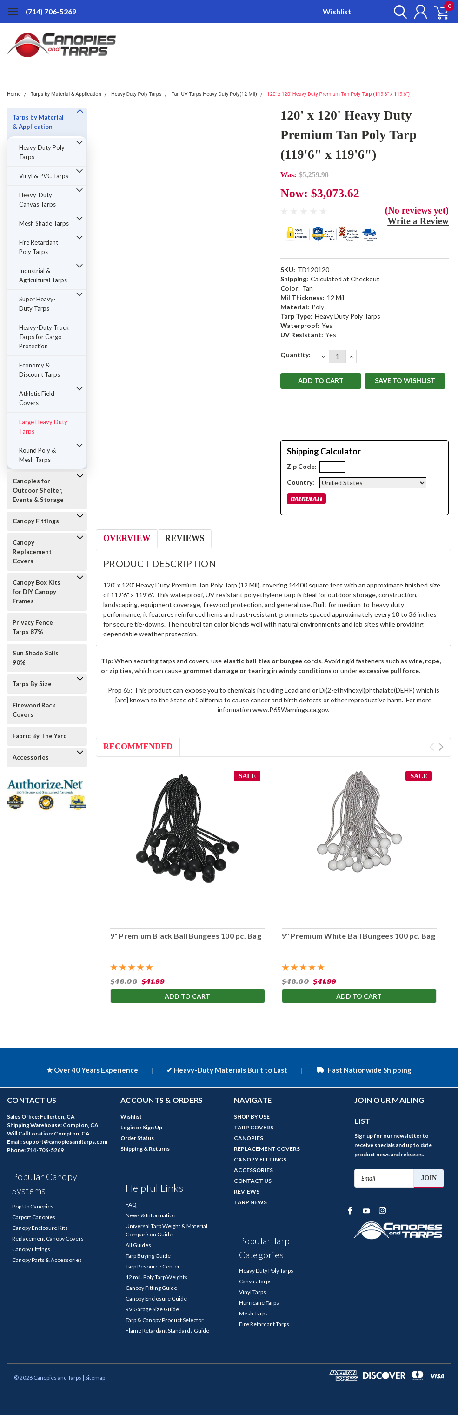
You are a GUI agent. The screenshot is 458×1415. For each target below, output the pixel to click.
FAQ (131, 1204)
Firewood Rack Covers (34, 709)
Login (127, 1127)
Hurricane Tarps (259, 1302)
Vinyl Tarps (252, 1291)
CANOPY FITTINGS (260, 1159)
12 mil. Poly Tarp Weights (156, 1277)
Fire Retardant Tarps (264, 1324)
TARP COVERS (253, 1127)
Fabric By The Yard (40, 736)
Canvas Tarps (255, 1281)
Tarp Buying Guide (148, 1255)
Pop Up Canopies (32, 1206)
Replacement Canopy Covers (48, 1238)
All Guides (138, 1244)
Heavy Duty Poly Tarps (136, 94)
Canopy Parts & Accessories (47, 1259)
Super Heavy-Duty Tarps (37, 303)
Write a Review (418, 221)
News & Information (151, 1215)
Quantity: (295, 355)
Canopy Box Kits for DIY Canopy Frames (36, 592)
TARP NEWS (250, 1202)
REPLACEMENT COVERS (267, 1148)
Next (441, 747)
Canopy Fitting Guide (151, 1287)
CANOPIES (248, 1138)
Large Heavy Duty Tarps (43, 426)
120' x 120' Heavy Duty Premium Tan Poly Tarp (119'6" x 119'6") (338, 94)
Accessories (31, 757)
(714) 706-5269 (51, 11)
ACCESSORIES (253, 1170)
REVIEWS (246, 1191)
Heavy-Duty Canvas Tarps (37, 199)
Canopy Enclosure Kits (40, 1227)
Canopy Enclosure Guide (156, 1298)
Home (14, 94)
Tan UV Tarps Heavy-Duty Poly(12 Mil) (214, 94)
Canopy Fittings (36, 521)
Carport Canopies (33, 1217)
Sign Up (152, 1127)
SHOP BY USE (252, 1116)
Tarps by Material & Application (66, 94)
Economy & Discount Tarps (39, 369)
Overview (126, 538)
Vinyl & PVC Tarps (43, 176)
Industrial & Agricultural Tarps (43, 275)
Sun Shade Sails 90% (36, 657)
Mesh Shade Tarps (44, 223)
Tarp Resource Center (153, 1266)
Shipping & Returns (145, 1148)
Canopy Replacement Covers (32, 552)
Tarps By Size (32, 683)
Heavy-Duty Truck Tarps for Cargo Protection (44, 337)
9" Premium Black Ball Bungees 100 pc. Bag (185, 935)
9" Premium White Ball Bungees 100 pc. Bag (358, 935)
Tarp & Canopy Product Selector (165, 1319)
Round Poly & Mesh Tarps (37, 455)
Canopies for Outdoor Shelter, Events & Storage (38, 490)
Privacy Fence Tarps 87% (33, 627)
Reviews (184, 538)
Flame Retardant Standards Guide (167, 1330)
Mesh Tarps (253, 1313)
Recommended (138, 746)
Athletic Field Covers (36, 398)
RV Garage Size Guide (152, 1309)
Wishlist (337, 11)
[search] (396, 11)
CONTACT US (253, 1180)
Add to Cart (187, 997)
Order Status (137, 1138)
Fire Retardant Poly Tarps (38, 247)
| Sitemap (93, 1377)
